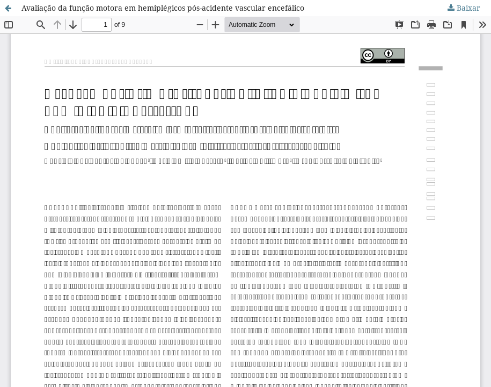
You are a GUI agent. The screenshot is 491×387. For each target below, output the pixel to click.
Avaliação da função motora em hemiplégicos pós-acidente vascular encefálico (162, 8)
